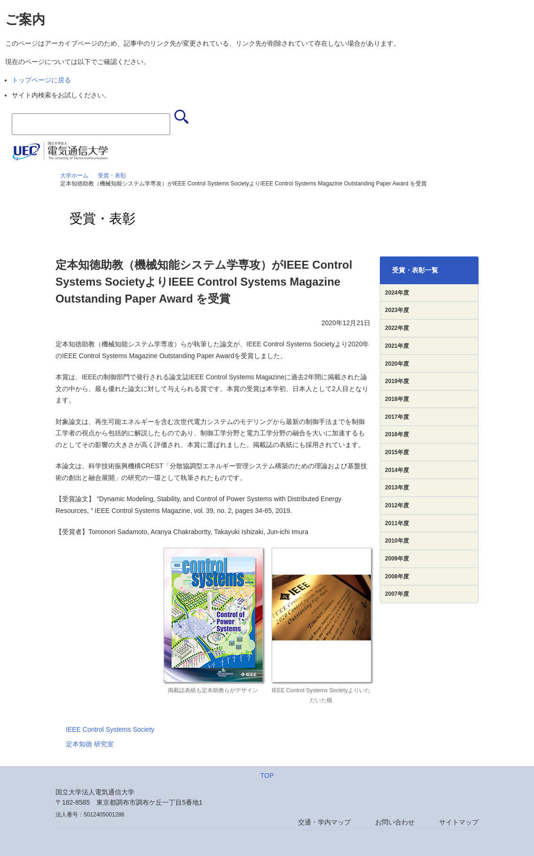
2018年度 (397, 399)
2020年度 (397, 363)
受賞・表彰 (112, 175)
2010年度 (397, 540)
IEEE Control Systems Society (110, 729)
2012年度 (397, 505)
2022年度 (397, 328)
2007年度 (397, 594)
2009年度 (397, 558)
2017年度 (397, 417)
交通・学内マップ (324, 822)
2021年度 (397, 346)
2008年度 (397, 576)
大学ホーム (74, 175)
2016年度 (397, 434)
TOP (267, 775)
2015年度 (397, 452)
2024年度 (397, 292)
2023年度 (397, 310)
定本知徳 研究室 (90, 744)
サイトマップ (459, 822)
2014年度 (397, 470)
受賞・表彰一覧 (415, 270)
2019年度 (397, 381)
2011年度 (397, 523)
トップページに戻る (41, 80)
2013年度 (397, 487)
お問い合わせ (395, 822)
